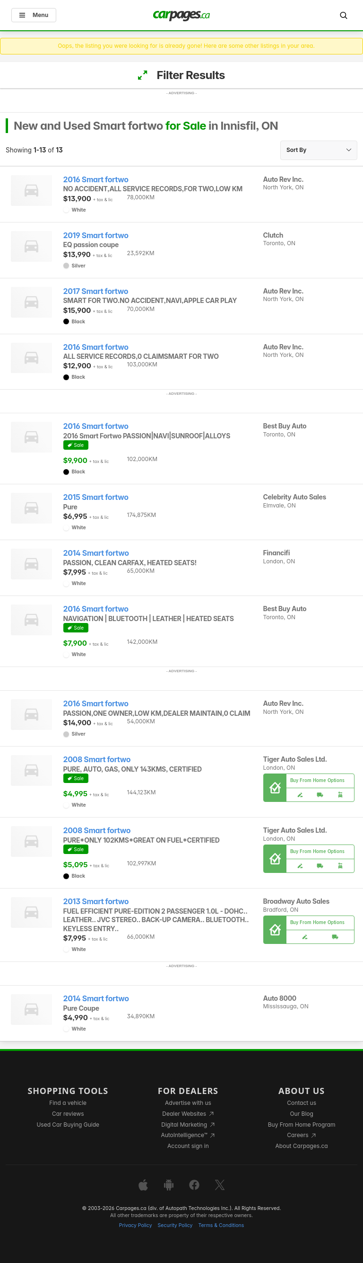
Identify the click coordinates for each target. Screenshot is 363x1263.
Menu (33, 14)
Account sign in (188, 1145)
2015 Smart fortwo (96, 497)
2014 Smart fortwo (96, 553)
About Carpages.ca (302, 1145)
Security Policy (175, 1225)
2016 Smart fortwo (96, 179)
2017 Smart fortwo (96, 291)
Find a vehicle (67, 1102)
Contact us (301, 1102)
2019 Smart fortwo (96, 235)
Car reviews (68, 1113)
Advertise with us (188, 1102)
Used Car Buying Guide (67, 1124)
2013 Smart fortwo (96, 901)
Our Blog (301, 1113)
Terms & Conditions (221, 1225)
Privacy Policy (135, 1225)
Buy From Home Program (302, 1124)
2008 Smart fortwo (97, 759)
